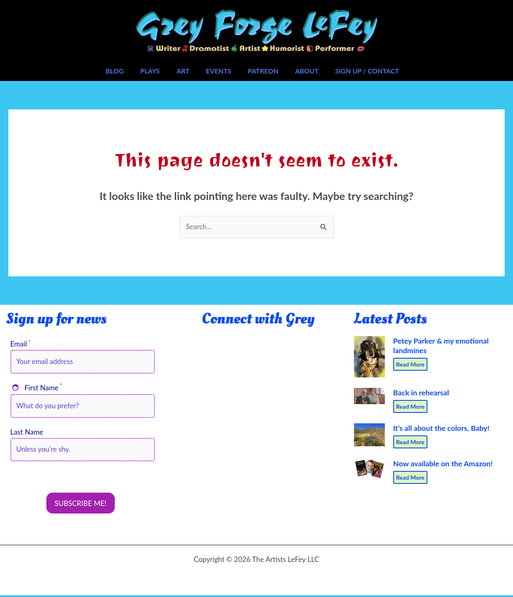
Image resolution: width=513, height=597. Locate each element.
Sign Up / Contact (367, 71)
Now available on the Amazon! (440, 462)
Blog (115, 71)
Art (183, 71)
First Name (36, 388)
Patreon (263, 71)
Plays (150, 71)
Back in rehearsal (420, 392)
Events (218, 71)
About (306, 71)
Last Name (26, 433)
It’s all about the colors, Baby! (439, 427)
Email (20, 344)
